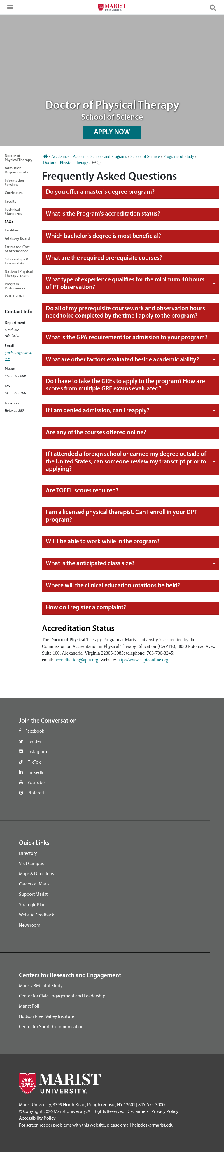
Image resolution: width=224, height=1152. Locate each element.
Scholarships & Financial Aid (16, 261)
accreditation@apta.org (76, 659)
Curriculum (14, 192)
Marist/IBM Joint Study (41, 985)
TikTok (34, 762)
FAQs (9, 221)
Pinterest (36, 792)
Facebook (34, 731)
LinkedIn (36, 772)
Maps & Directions (36, 873)
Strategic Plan (32, 904)
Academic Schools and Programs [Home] (100, 156)
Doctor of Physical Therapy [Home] (65, 162)
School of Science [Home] (145, 156)
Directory (28, 853)
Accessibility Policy (37, 1118)
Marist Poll (29, 1006)
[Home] (45, 156)
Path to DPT (14, 296)
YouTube (36, 782)
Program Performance (15, 285)
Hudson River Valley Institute (46, 1016)
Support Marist (33, 894)
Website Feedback (36, 915)
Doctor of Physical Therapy (18, 157)
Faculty (11, 201)
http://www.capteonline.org (142, 659)
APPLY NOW (112, 132)
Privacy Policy (164, 1111)
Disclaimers (137, 1111)
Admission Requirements (16, 169)
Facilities (12, 230)
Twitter (34, 741)
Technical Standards (13, 211)
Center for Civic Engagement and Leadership (62, 996)
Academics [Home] (60, 156)
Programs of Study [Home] (178, 156)
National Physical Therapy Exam (19, 273)
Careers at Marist (35, 884)
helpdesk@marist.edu (153, 1125)
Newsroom (29, 925)
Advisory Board (17, 238)
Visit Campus (31, 863)
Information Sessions (14, 182)
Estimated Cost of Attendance (17, 248)
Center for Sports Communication (51, 1026)
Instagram (37, 751)
